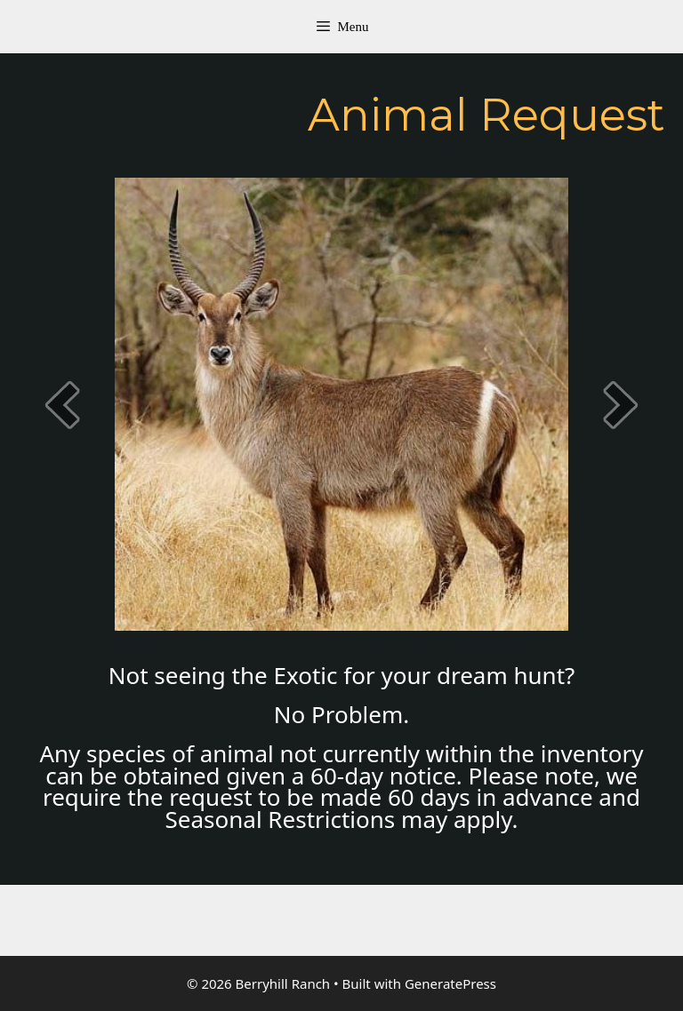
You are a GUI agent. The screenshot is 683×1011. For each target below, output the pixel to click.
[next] (620, 404)
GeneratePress (450, 983)
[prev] (62, 404)
